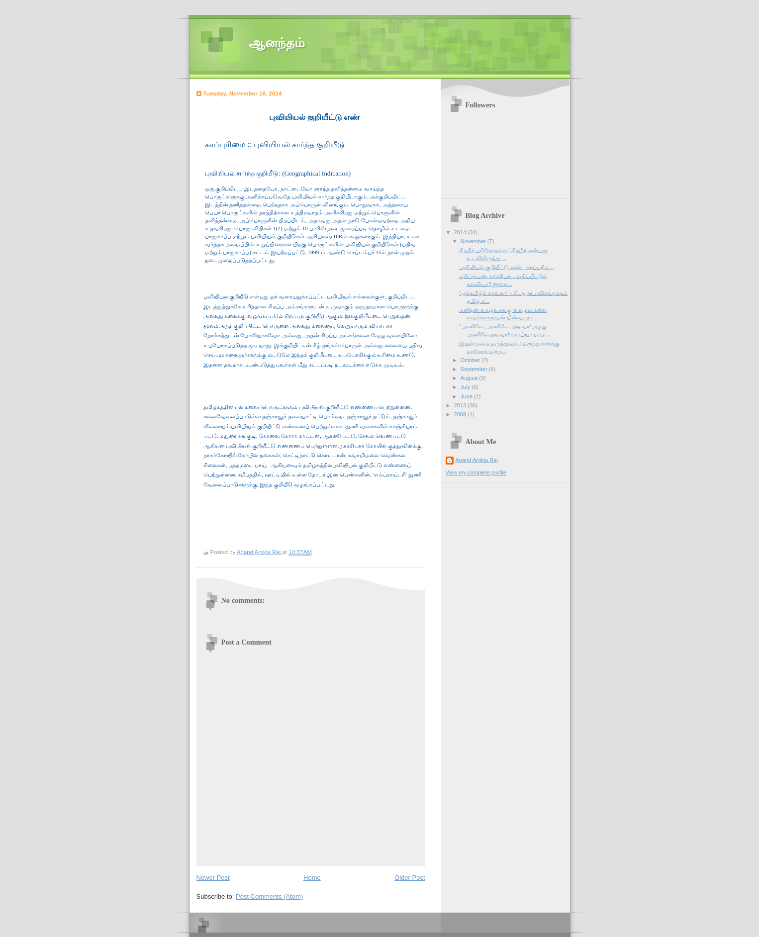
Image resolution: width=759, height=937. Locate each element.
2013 (461, 405)
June (467, 396)
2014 (461, 232)
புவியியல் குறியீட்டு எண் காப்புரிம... (506, 267)
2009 (461, 414)
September (475, 369)
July (466, 387)
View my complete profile (476, 472)
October (471, 360)
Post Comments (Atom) (269, 896)
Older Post (409, 877)
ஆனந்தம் (277, 43)
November (474, 241)
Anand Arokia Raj (477, 460)
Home (312, 877)
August (470, 378)
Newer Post (213, 877)
